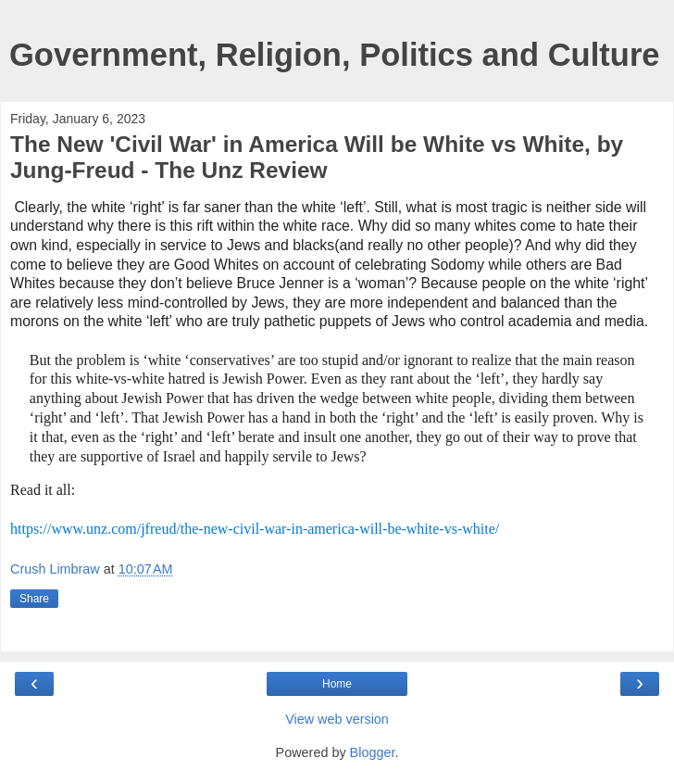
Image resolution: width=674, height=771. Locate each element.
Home (337, 683)
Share (34, 598)
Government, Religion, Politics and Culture (334, 54)
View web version (337, 719)
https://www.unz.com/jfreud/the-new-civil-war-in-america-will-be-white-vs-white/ (254, 529)
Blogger (372, 752)
